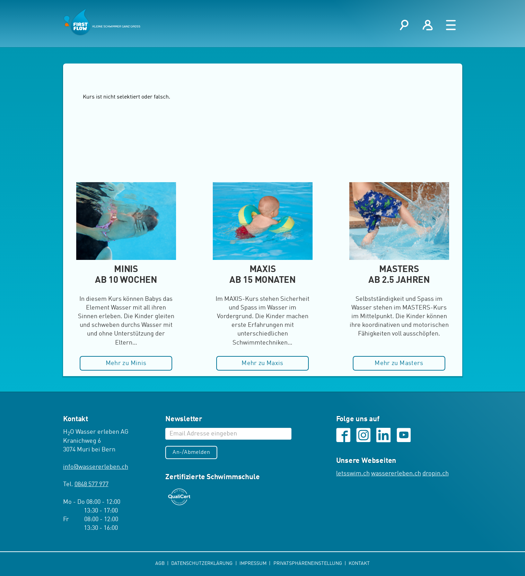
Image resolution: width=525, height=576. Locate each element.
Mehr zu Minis (126, 363)
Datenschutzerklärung (202, 563)
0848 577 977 (91, 484)
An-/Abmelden (191, 452)
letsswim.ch (353, 474)
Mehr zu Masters (399, 363)
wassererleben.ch (396, 474)
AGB (160, 563)
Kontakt (359, 563)
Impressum (253, 563)
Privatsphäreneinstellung (308, 563)
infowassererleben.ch (95, 467)
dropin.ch (435, 474)
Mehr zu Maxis (262, 363)
